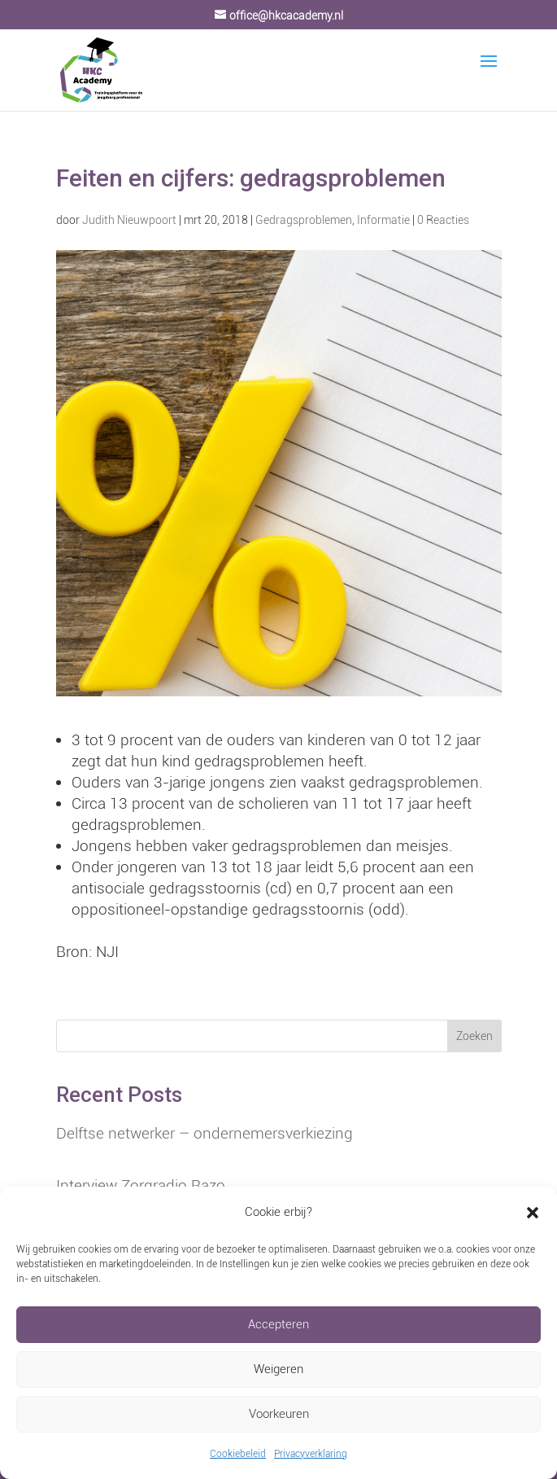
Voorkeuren (279, 1414)
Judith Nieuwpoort (129, 219)
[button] (532, 1213)
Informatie (383, 219)
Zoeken (474, 1035)
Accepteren (278, 1324)
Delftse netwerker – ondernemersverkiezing (204, 1133)
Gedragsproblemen (303, 219)
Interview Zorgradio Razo (140, 1185)
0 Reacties (443, 219)
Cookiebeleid (238, 1453)
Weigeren (278, 1369)
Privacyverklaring (310, 1453)
